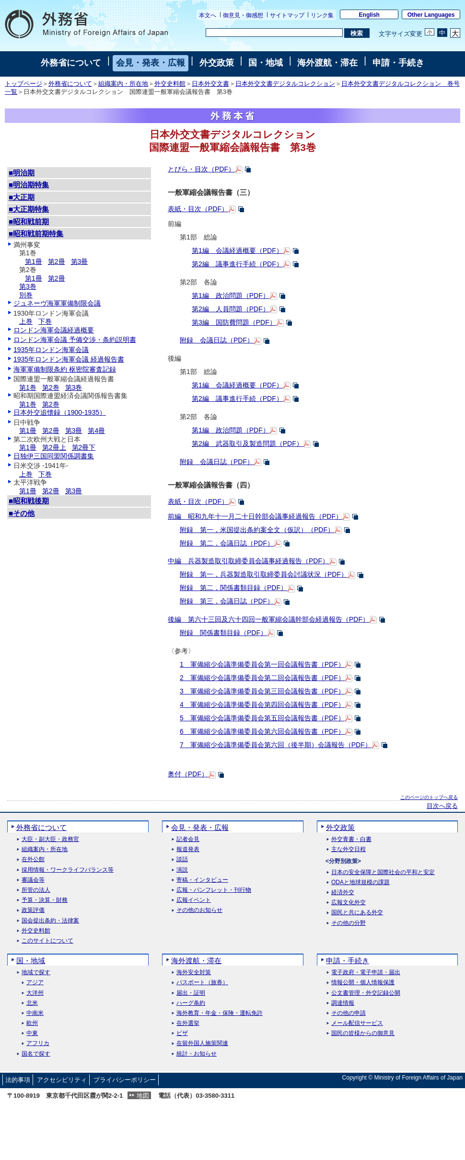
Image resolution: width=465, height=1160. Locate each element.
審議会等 (33, 880)
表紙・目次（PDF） (198, 209)
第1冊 (33, 261)
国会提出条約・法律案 (50, 921)
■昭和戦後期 (29, 501)
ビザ (182, 1033)
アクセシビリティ (62, 1079)
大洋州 (35, 993)
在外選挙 (187, 1023)
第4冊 (96, 430)
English (369, 14)
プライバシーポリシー (124, 1079)
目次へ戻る (442, 806)
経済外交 (342, 892)
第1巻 (27, 387)
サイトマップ (287, 15)
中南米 (35, 1013)
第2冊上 (54, 447)
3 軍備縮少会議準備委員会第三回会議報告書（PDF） (262, 691)
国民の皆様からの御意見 (363, 1033)
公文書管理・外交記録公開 (365, 993)
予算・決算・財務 (45, 900)
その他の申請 (348, 1013)
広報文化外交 (348, 902)
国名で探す (36, 1054)
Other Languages (431, 14)
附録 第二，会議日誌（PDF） (227, 543)
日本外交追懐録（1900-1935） (59, 412)
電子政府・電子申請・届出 (365, 972)
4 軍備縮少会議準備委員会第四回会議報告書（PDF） (262, 704)
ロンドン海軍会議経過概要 (53, 330)
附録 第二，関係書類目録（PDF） (233, 587)
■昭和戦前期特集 (36, 233)
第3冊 (79, 261)
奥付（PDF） (188, 774)
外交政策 (216, 63)
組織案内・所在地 (123, 83)
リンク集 (322, 15)
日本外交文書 (210, 83)
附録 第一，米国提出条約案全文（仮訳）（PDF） (257, 530)
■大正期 (22, 197)
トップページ (23, 83)
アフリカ (37, 1043)
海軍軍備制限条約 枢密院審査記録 (64, 369)
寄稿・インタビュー (202, 880)
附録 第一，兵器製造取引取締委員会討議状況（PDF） (264, 574)
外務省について (71, 63)
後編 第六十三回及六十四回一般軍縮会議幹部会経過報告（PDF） (268, 619)
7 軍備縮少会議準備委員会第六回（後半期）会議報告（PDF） (276, 745)
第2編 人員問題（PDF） (230, 309)
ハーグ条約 (190, 1003)
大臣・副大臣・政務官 (50, 839)
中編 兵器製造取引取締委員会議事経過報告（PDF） (248, 561)
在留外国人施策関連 (202, 1043)
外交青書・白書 (351, 839)
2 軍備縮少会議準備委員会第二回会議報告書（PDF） (262, 678)
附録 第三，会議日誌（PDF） (227, 601)
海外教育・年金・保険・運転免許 (219, 1013)
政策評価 (33, 910)
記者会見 (187, 839)
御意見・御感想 (243, 15)
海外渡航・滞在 (327, 63)
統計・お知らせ (196, 1054)
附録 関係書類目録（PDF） (223, 633)
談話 (182, 859)
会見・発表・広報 (150, 63)
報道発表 (187, 849)
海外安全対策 (193, 972)
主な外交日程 (348, 849)
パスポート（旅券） (202, 982)
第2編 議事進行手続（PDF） (237, 264)
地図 (143, 1095)
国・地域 (265, 63)
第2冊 (56, 261)
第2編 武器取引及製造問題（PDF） (247, 443)
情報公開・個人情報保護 (363, 982)
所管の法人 (36, 890)
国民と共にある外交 (357, 913)
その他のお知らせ (199, 910)
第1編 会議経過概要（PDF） (237, 250)
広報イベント (193, 900)
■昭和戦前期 (29, 221)
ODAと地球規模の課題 (360, 882)
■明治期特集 (29, 185)
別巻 (26, 295)
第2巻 (50, 387)
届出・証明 (190, 993)
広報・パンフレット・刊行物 (213, 890)
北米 (32, 1003)
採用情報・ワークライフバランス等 (68, 870)
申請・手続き (398, 63)
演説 (182, 870)
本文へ (207, 15)
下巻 (45, 321)
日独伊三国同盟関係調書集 (53, 456)
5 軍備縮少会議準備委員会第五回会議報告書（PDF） (262, 718)
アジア (35, 982)
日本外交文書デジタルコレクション (285, 83)
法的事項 (17, 1079)
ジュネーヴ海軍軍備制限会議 (57, 303)
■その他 (22, 513)
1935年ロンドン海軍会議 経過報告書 (68, 359)
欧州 (32, 1023)
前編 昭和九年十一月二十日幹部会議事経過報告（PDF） (255, 516)
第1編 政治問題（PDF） (230, 295)
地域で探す (36, 972)
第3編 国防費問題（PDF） (234, 322)
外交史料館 (170, 83)
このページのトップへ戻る (429, 797)
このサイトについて (47, 941)
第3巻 (27, 286)
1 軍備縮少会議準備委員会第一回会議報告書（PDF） (262, 664)
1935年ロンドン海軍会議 (51, 349)
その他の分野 (348, 923)
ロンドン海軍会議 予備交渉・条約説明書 (74, 339)
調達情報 (342, 1003)
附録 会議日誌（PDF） (217, 340)
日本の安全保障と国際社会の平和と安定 (383, 872)
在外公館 (33, 859)
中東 (32, 1033)
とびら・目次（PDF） (201, 169)
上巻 (26, 321)
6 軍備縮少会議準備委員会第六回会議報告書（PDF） (262, 731)
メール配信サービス (357, 1023)
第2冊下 (84, 447)
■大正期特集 (29, 209)
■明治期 (22, 173)
